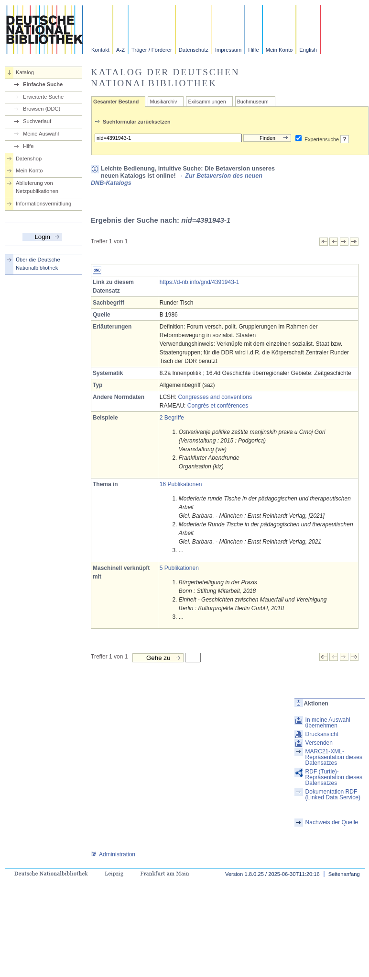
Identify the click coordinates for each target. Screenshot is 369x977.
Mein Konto (279, 50)
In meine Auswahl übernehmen (327, 722)
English (308, 50)
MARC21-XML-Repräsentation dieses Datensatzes (333, 757)
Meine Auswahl (41, 133)
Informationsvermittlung (43, 203)
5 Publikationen (179, 568)
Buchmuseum (253, 101)
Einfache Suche (43, 84)
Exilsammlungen (207, 101)
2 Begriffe (172, 417)
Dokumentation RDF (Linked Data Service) (332, 794)
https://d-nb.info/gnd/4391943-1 (199, 282)
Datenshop (29, 158)
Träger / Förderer (151, 50)
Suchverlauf (37, 121)
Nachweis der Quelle (331, 822)
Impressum (228, 50)
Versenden (319, 742)
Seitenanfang (344, 874)
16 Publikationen (181, 484)
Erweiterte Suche (43, 97)
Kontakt (100, 50)
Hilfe (253, 50)
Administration (113, 854)
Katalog (25, 72)
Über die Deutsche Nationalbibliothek (38, 264)
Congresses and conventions (215, 397)
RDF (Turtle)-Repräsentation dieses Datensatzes (333, 777)
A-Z (120, 50)
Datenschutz (193, 50)
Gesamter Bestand (116, 101)
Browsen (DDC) (41, 109)
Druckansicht (321, 734)
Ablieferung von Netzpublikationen (37, 187)
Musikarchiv (163, 101)
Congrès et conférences (217, 405)
